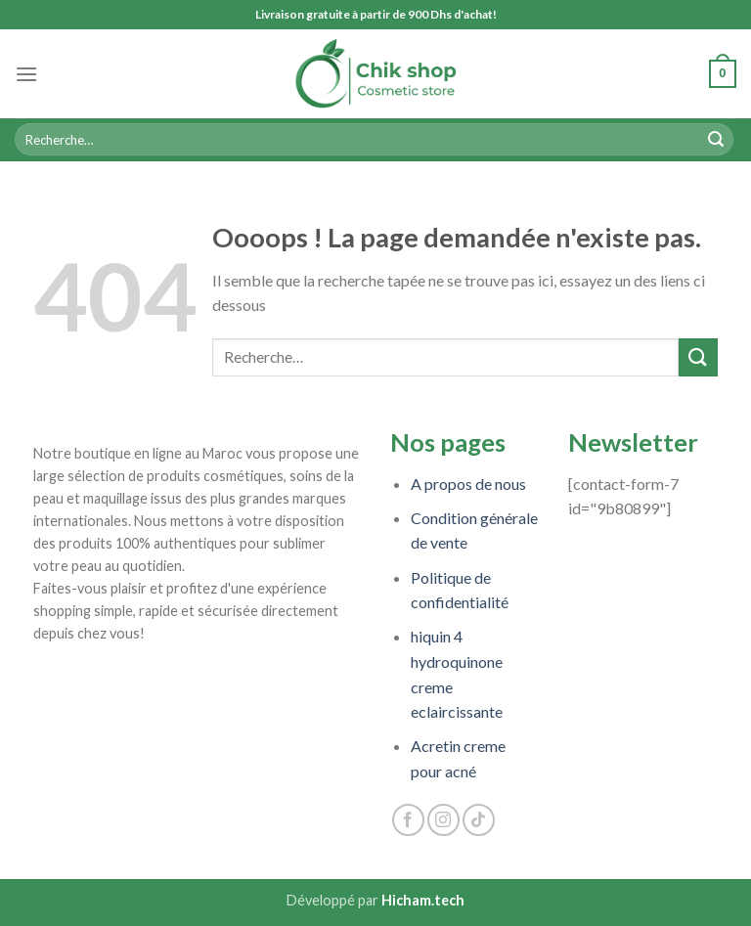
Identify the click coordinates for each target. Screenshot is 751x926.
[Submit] (715, 139)
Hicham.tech (422, 900)
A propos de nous (468, 483)
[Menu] (26, 74)
